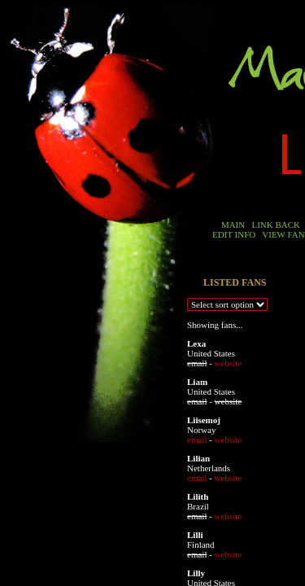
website (228, 363)
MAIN (233, 225)
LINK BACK (275, 225)
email (197, 439)
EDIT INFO (233, 234)
